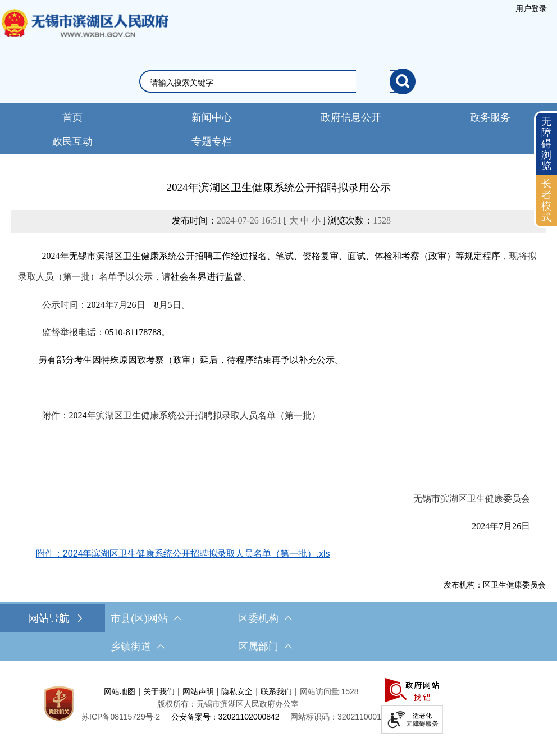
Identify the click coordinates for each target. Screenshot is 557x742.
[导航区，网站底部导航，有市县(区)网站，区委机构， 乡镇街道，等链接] (278, 632)
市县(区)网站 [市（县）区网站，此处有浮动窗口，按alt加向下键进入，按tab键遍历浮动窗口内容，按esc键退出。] (146, 618)
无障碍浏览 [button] (546, 143)
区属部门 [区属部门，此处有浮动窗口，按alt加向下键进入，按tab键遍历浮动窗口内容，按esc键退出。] (265, 646)
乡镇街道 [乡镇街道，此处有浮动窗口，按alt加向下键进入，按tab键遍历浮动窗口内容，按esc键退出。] (138, 646)
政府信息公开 (351, 117)
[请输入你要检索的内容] (270, 82)
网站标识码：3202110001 (335, 716)
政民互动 (72, 141)
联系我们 (276, 691)
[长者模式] (546, 200)
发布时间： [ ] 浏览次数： (281, 220)
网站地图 (119, 691)
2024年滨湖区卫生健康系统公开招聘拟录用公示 (278, 187)
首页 (72, 117)
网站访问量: (320, 691)
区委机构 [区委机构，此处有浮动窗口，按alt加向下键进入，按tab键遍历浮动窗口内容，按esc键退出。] (265, 618)
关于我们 (159, 691)
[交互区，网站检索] (278, 81)
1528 (382, 220)
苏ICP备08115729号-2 (120, 716)
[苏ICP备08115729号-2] (120, 716)
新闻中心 (211, 117)
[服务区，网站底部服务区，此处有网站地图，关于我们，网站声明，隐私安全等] (278, 704)
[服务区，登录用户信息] (531, 8)
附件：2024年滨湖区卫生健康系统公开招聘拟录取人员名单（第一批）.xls (183, 553)
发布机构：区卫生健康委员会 (495, 584)
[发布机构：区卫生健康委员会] (278, 585)
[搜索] (403, 81)
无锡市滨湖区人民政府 (84, 34)
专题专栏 (211, 141)
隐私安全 (237, 691)
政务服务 (490, 117)
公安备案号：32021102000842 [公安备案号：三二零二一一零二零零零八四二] (225, 716)
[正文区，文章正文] (278, 384)
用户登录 (531, 8)
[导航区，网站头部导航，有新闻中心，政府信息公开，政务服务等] (278, 128)
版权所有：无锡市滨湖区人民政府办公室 (228, 703)
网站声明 (198, 691)
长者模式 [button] (546, 200)
